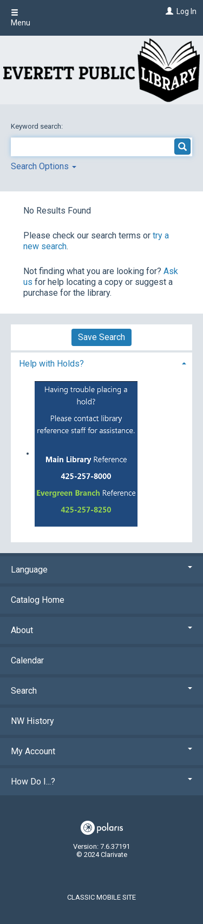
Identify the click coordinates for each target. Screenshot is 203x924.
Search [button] (101, 691)
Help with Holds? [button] (51, 363)
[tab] (101, 362)
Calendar (27, 660)
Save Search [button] (101, 337)
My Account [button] (101, 751)
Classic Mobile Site (101, 897)
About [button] (101, 630)
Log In (186, 11)
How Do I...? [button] (101, 781)
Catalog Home (37, 600)
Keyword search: (37, 126)
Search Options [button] (43, 166)
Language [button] (101, 569)
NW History (32, 721)
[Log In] (168, 11)
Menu (20, 18)
